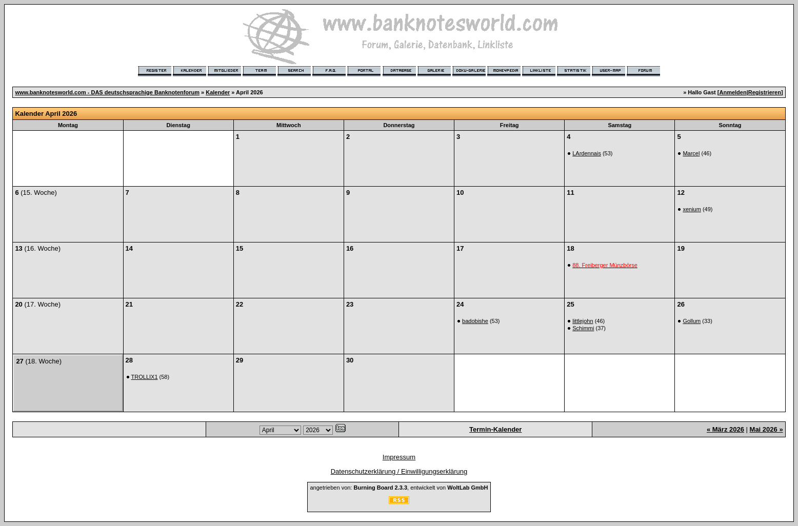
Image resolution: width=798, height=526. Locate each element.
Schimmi (583, 328)
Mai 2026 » (766, 429)
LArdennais (586, 153)
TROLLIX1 (144, 377)
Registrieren (764, 92)
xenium (692, 209)
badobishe (475, 321)
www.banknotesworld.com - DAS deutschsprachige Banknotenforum (107, 92)
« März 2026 (725, 429)
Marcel (691, 153)
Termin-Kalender (495, 429)
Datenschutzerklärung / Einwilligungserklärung (399, 471)
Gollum (692, 321)
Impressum (399, 457)
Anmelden (732, 92)
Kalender (218, 92)
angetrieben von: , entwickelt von (399, 487)
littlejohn (582, 321)
